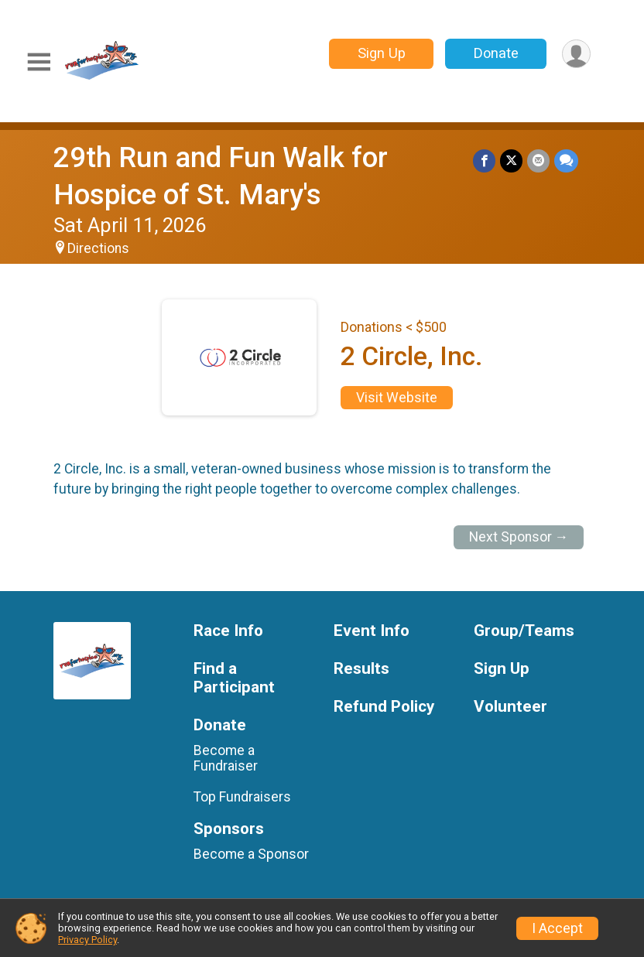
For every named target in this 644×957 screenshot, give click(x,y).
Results (361, 669)
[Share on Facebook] (484, 160)
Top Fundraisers (242, 797)
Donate (496, 53)
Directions (98, 248)
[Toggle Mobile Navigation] (38, 62)
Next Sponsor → (519, 537)
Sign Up (382, 53)
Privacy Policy (87, 939)
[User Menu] (576, 53)
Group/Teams (524, 631)
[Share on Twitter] (511, 160)
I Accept (557, 928)
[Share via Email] (538, 160)
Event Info (371, 631)
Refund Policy (384, 707)
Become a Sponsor (251, 854)
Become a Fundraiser (226, 758)
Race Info (228, 631)
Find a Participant (234, 678)
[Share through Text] (566, 160)
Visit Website (396, 397)
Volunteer (510, 707)
